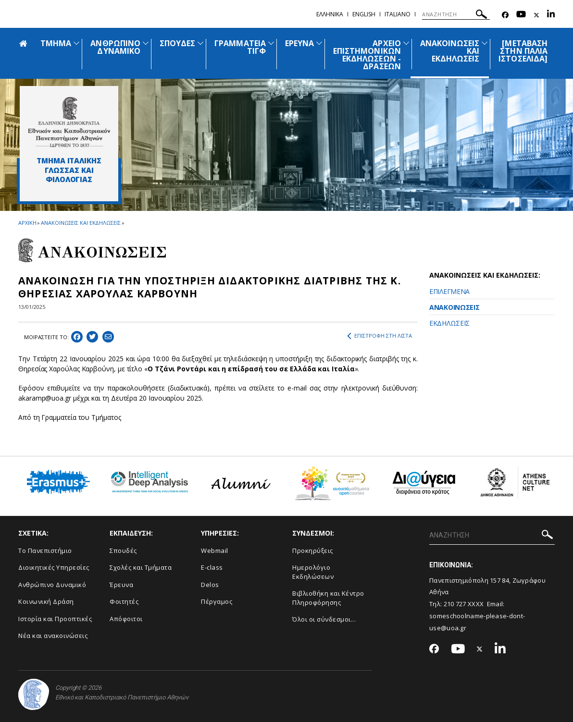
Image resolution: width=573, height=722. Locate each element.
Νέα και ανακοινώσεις (52, 635)
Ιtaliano (398, 14)
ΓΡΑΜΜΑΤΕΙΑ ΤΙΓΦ (240, 47)
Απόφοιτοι (126, 618)
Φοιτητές (124, 601)
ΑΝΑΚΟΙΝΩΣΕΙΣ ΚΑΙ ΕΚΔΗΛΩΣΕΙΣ (80, 222)
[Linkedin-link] (551, 15)
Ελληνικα (329, 14)
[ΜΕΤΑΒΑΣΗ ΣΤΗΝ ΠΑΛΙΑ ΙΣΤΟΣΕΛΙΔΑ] (523, 51)
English (363, 14)
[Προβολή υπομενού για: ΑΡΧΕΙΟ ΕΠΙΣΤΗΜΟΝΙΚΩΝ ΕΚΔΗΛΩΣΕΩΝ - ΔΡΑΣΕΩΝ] (406, 43)
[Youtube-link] (521, 15)
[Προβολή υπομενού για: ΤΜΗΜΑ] (76, 43)
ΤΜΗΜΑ (55, 43)
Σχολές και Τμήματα (141, 567)
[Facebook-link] (505, 15)
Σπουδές (123, 550)
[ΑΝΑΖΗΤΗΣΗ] (456, 14)
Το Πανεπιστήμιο (45, 550)
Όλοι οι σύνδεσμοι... (324, 619)
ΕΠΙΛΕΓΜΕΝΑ (449, 291)
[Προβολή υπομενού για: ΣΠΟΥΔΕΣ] (200, 43)
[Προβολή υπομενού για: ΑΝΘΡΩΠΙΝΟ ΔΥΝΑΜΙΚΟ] (145, 43)
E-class (212, 567)
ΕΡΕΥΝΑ (299, 43)
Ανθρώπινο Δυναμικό (52, 584)
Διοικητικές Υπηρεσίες (53, 567)
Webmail (214, 550)
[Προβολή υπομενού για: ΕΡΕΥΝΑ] (319, 43)
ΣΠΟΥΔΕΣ (177, 43)
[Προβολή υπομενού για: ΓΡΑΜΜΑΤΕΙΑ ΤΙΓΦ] (271, 43)
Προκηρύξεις (312, 550)
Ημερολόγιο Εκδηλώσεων (313, 572)
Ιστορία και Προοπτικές (55, 618)
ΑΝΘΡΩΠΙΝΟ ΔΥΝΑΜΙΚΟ (115, 47)
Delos (210, 584)
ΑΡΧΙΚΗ (27, 222)
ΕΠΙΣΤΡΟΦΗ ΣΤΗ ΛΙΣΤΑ (379, 336)
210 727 (456, 604)
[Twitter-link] (536, 15)
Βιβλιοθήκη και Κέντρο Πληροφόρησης (328, 598)
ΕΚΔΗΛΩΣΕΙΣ (449, 323)
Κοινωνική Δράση (46, 601)
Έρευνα (121, 584)
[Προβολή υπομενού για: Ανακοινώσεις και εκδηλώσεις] (484, 43)
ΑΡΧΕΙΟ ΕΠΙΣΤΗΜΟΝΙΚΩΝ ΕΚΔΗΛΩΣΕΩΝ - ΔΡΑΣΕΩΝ (367, 55)
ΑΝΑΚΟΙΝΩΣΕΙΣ (454, 307)
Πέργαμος (216, 601)
